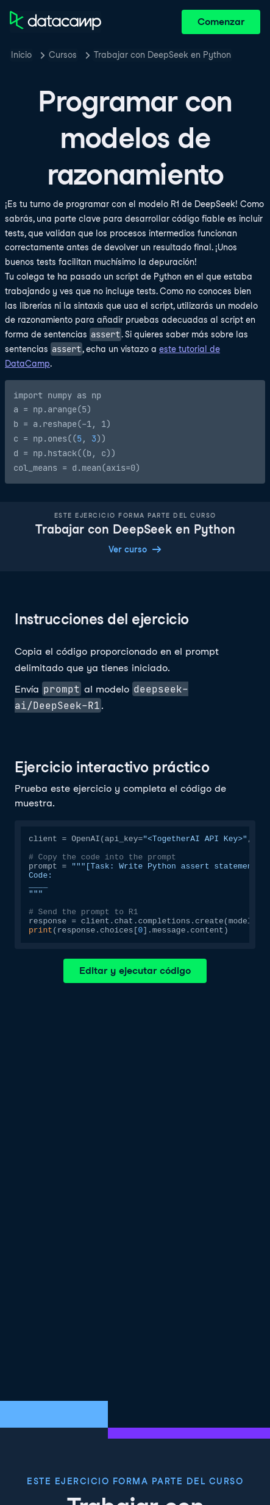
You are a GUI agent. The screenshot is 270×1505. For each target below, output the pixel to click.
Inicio (21, 55)
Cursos (63, 55)
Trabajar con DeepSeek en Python (162, 55)
